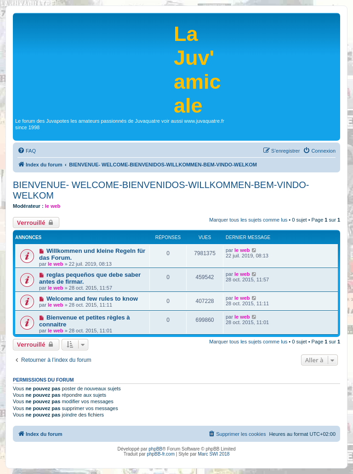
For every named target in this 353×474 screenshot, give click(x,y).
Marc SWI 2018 (213, 454)
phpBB (155, 448)
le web (53, 206)
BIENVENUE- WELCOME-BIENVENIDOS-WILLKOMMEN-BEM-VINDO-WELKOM (161, 190)
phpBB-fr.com (161, 454)
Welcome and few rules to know (92, 298)
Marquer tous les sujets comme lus (248, 220)
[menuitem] (26, 150)
